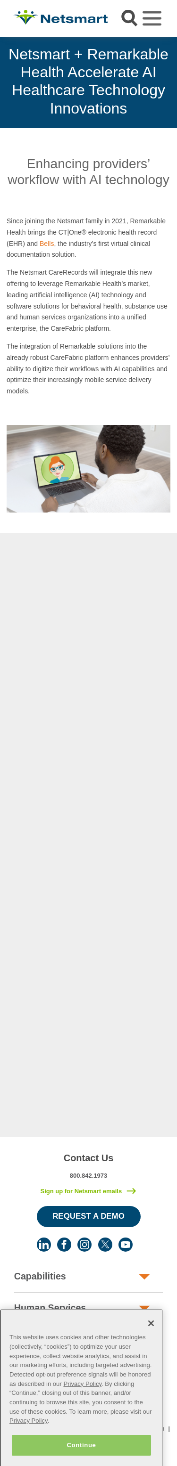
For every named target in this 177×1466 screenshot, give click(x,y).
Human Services (50, 1308)
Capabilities (40, 1276)
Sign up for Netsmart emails (81, 1191)
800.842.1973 (89, 1175)
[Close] (151, 1335)
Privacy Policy (82, 1395)
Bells (47, 243)
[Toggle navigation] (152, 18)
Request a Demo (88, 1216)
